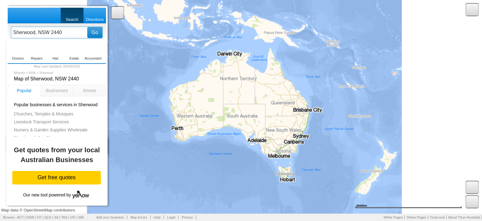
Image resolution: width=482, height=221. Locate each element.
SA (56, 217)
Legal (171, 217)
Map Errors (138, 217)
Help (157, 217)
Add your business (110, 217)
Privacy (187, 217)
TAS (64, 217)
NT (39, 217)
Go (95, 32)
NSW (32, 73)
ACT (20, 217)
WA (81, 217)
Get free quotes (57, 177)
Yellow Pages (416, 217)
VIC (73, 217)
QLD (47, 217)
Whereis (19, 73)
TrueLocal (437, 217)
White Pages (393, 217)
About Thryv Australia (464, 217)
